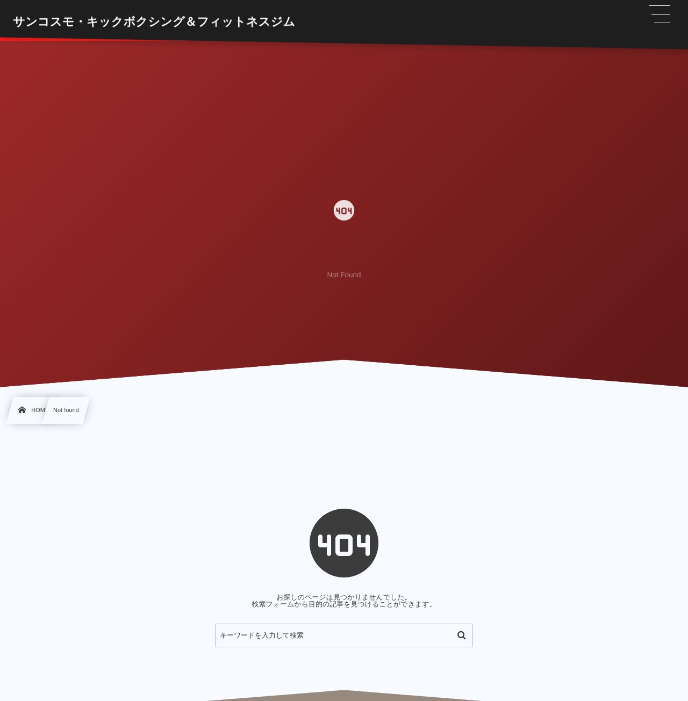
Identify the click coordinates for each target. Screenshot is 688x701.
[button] (660, 14)
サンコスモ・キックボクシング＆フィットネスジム (154, 21)
